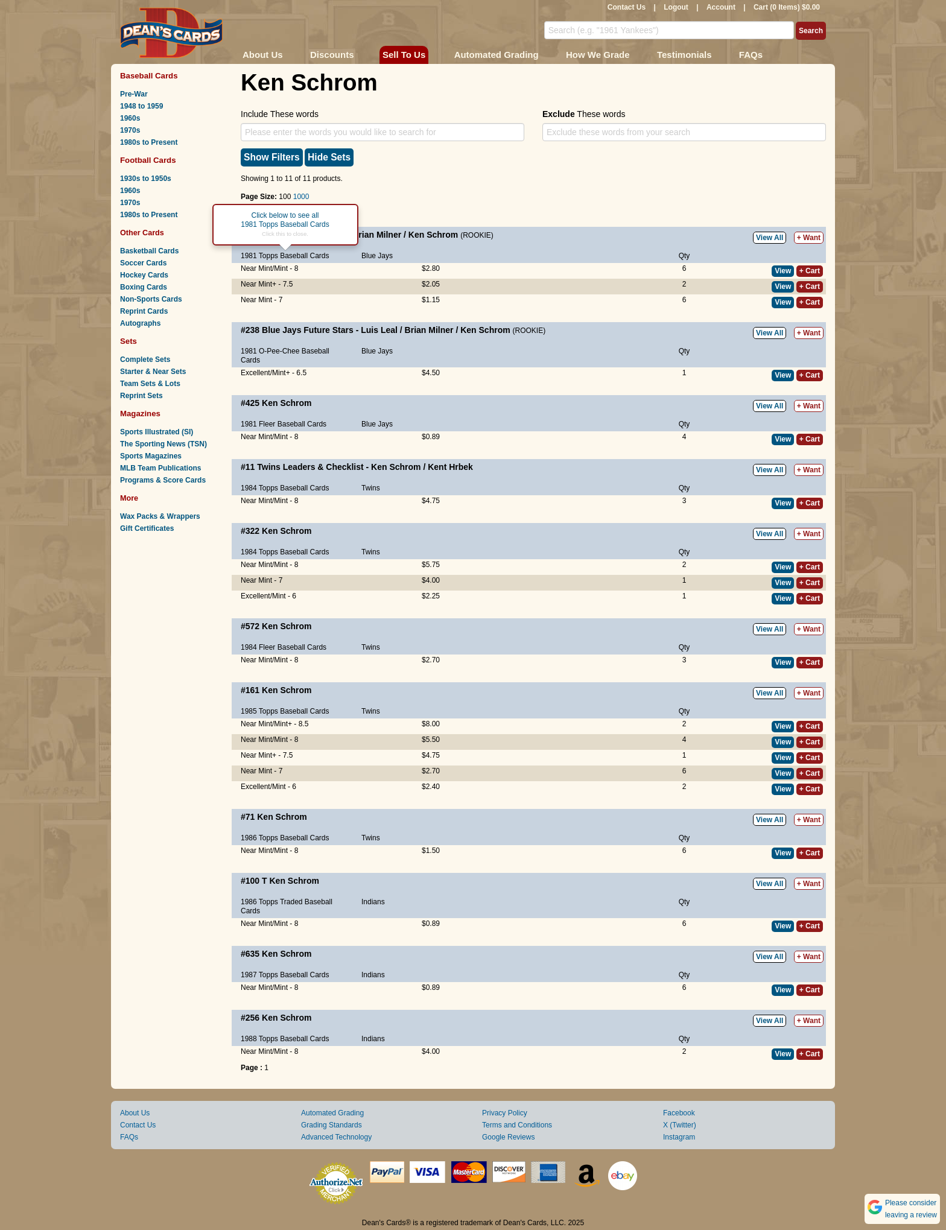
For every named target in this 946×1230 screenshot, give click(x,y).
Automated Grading (496, 54)
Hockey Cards (144, 275)
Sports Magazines (151, 456)
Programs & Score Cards (163, 480)
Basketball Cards (149, 251)
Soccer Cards (143, 263)
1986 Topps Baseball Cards (285, 838)
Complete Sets (145, 359)
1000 (301, 196)
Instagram (679, 1137)
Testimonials (684, 54)
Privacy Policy (504, 1113)
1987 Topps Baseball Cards (285, 975)
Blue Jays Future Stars (308, 330)
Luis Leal (379, 330)
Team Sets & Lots (150, 383)
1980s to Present (148, 142)
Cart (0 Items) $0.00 (787, 7)
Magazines (140, 413)
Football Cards (148, 160)
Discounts (332, 54)
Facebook (679, 1113)
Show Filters (272, 157)
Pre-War (134, 94)
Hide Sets (329, 157)
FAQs (751, 54)
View (783, 271)
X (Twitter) (679, 1125)
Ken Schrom (433, 234)
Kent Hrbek (450, 467)
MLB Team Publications (160, 468)
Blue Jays (377, 256)
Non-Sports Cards (151, 299)
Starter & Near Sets (153, 371)
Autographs (140, 323)
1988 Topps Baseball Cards (285, 1039)
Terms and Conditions (517, 1125)
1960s (130, 118)
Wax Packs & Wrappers (160, 516)
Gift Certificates (147, 528)
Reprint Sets (141, 396)
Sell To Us (404, 54)
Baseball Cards (149, 75)
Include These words (280, 114)
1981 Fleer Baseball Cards (283, 424)
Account (720, 7)
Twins (370, 488)
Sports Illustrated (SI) (156, 432)
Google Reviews (508, 1137)
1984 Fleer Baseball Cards (283, 647)
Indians (373, 902)
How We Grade (598, 54)
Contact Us (627, 7)
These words (583, 114)
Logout (676, 7)
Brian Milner (376, 234)
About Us (263, 54)
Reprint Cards (144, 311)
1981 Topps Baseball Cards (285, 256)
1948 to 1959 (141, 106)
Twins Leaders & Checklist (310, 467)
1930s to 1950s (145, 178)
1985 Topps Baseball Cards (285, 711)
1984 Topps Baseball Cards (285, 488)
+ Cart (809, 271)
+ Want (809, 237)
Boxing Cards (143, 287)
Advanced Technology (336, 1137)
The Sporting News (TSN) (163, 444)
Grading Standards (331, 1125)
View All (769, 237)
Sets (128, 341)
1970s (130, 130)
